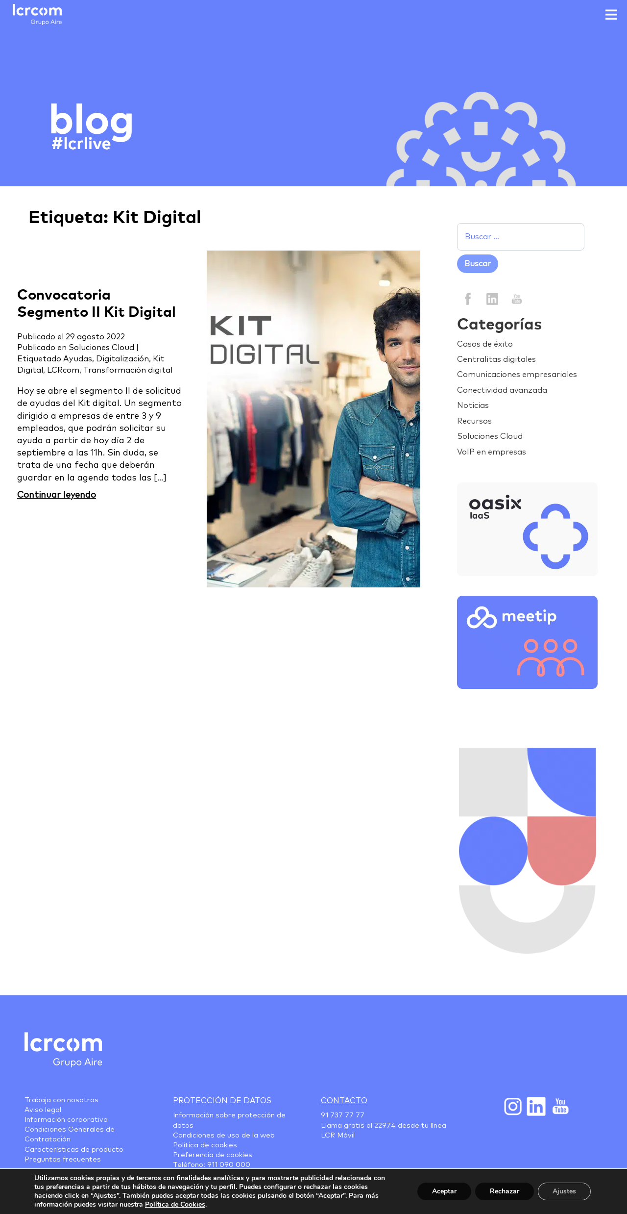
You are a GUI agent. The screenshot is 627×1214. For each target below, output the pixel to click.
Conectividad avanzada (502, 390)
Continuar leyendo (56, 495)
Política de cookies (205, 1145)
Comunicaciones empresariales (517, 375)
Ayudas (77, 359)
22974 (385, 1125)
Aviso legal (42, 1110)
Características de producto (73, 1149)
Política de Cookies (175, 1204)
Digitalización (122, 359)
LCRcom (63, 370)
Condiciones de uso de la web (224, 1135)
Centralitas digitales (496, 359)
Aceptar (444, 1191)
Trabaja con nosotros (61, 1100)
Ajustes (564, 1191)
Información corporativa (66, 1119)
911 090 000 (228, 1165)
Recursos (474, 421)
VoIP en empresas (491, 452)
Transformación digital (127, 370)
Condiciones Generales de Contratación (69, 1134)
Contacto (344, 1101)
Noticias (473, 405)
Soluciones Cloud (101, 348)
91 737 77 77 (342, 1115)
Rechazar (504, 1191)
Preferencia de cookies (212, 1155)
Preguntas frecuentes (62, 1159)
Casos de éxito (485, 344)
